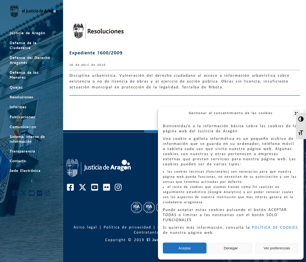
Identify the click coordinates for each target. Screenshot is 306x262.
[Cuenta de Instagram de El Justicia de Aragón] (48, 194)
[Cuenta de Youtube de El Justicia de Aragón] (32, 194)
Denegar (231, 248)
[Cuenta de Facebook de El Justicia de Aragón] (15, 194)
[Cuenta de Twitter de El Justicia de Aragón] (23, 194)
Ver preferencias (277, 248)
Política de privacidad (127, 227)
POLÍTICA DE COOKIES (275, 228)
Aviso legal (85, 227)
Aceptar (184, 248)
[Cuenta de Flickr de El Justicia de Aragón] (40, 194)
